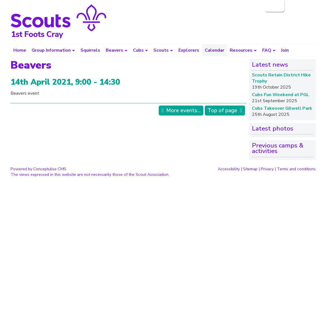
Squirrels (90, 50)
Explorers (188, 50)
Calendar (214, 50)
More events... (183, 110)
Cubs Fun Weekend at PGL (280, 95)
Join (285, 50)
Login (274, 6)
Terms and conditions (296, 169)
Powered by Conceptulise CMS (38, 169)
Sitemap (250, 169)
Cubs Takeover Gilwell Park (282, 108)
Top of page (222, 110)
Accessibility (229, 169)
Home (19, 50)
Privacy (267, 169)
